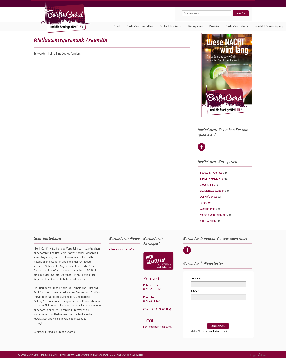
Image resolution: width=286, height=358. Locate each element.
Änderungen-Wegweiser (130, 354)
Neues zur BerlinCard (123, 249)
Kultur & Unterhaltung (213, 214)
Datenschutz (101, 354)
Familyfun (205, 202)
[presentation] (218, 312)
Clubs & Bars (207, 184)
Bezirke (214, 26)
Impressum (67, 354)
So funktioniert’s (171, 26)
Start (117, 26)
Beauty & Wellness (211, 172)
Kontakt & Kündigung (269, 26)
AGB (112, 354)
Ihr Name (196, 278)
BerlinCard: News (237, 26)
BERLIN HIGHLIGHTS (212, 178)
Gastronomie (207, 208)
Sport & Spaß (208, 220)
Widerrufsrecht (84, 354)
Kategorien (195, 26)
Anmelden (218, 325)
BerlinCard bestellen (140, 26)
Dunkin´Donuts (208, 196)
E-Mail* (195, 291)
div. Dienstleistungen (212, 190)
